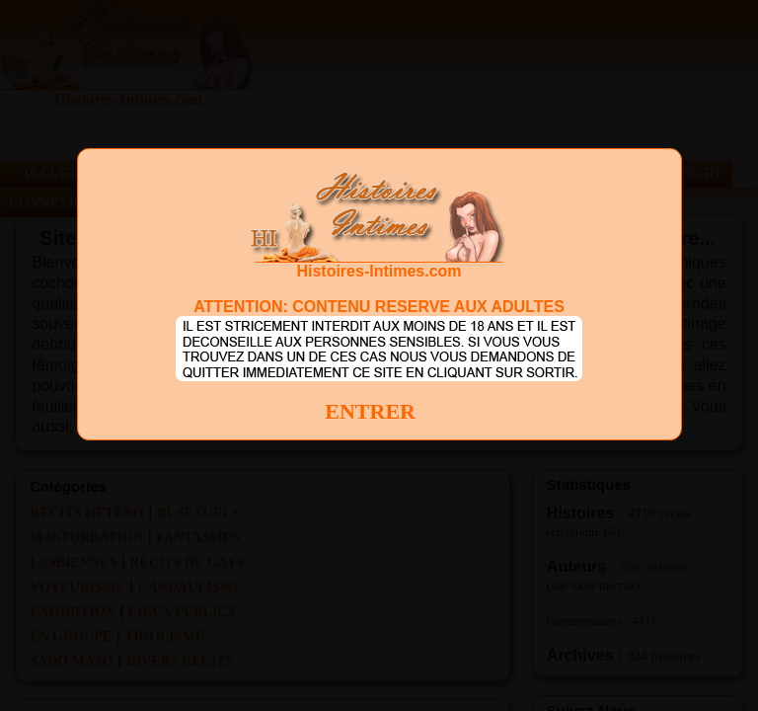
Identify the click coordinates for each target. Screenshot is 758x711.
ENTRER (370, 411)
